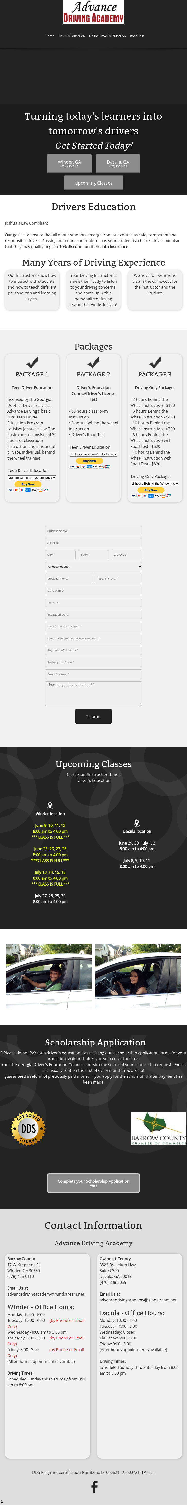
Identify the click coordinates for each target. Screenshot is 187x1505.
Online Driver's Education (107, 1480)
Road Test (145, 1480)
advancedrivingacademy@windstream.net (45, 1257)
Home (36, 1480)
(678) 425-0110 (20, 1240)
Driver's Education (63, 1480)
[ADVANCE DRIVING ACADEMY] (93, 12)
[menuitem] (49, 37)
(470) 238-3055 (113, 1245)
